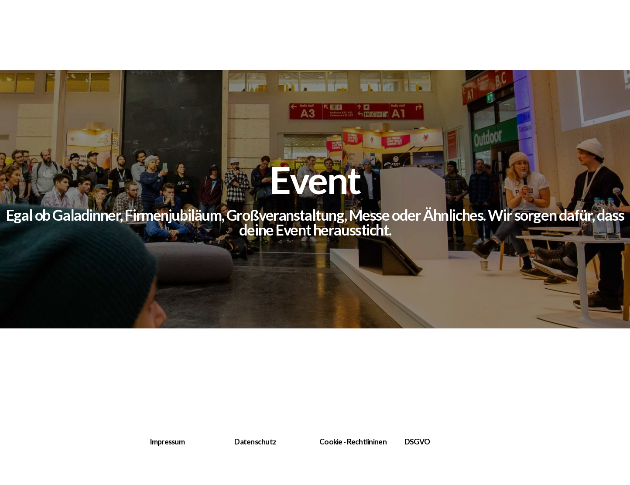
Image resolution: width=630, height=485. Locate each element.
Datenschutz (255, 441)
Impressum (167, 441)
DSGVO (417, 441)
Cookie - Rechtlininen (353, 441)
